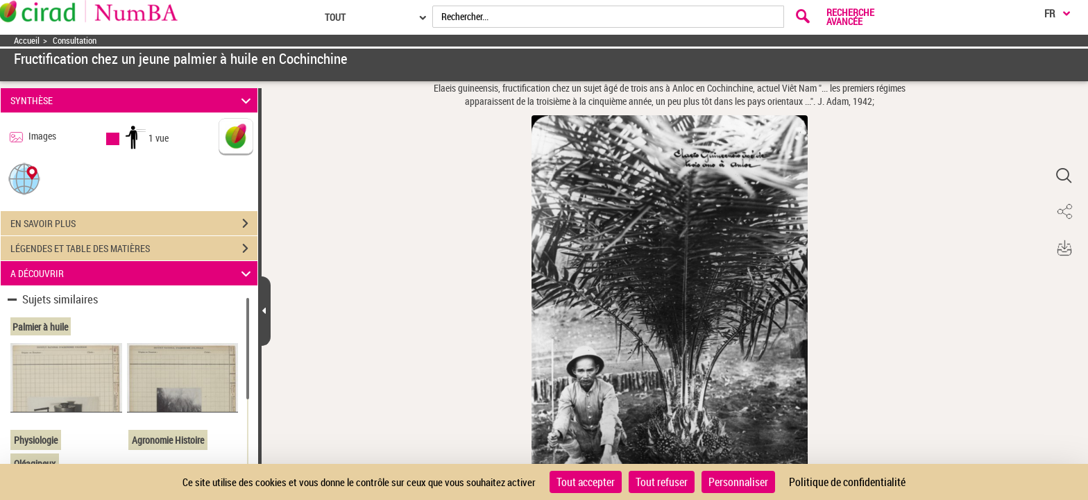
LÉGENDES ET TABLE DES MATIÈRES (133, 248)
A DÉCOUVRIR (132, 273)
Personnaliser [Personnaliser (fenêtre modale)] (738, 482)
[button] (24, 178)
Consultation (74, 41)
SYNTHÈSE (132, 100)
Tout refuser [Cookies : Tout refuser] (662, 482)
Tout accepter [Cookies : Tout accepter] (585, 482)
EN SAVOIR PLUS (133, 223)
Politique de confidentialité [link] (847, 482)
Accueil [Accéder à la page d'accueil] (27, 41)
